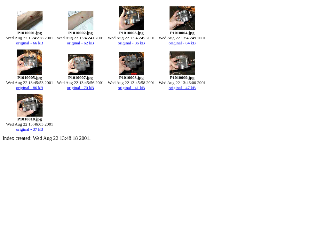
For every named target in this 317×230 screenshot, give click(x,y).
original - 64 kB (182, 43)
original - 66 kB (29, 43)
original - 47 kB (182, 87)
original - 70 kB (80, 87)
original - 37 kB (29, 129)
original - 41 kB (131, 87)
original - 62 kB (80, 43)
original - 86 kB (131, 43)
